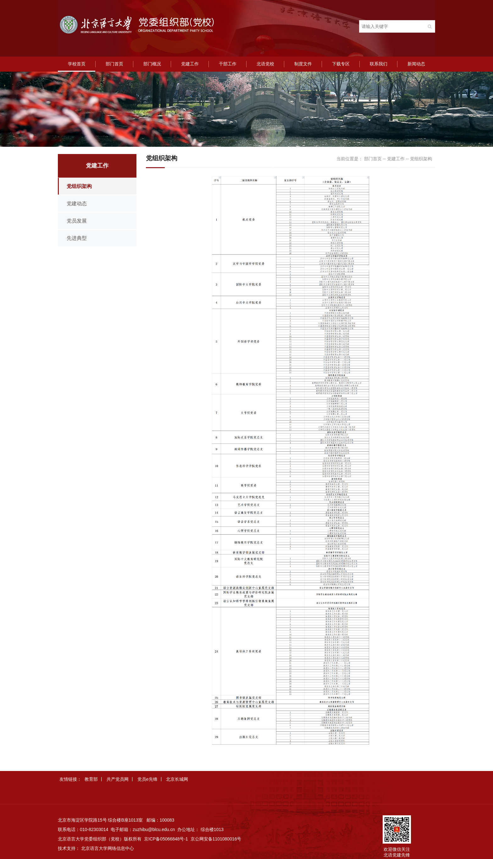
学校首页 (77, 64)
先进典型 (77, 238)
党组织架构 (79, 186)
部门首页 (114, 64)
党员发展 (77, 220)
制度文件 (303, 64)
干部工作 (227, 64)
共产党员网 (118, 779)
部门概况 (152, 64)
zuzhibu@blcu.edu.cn (154, 829)
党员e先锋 (147, 779)
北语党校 (265, 64)
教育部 (91, 779)
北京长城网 (177, 779)
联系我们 (378, 64)
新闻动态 (416, 64)
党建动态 (77, 203)
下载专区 (341, 64)
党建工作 (190, 64)
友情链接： (70, 779)
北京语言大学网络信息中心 (107, 848)
